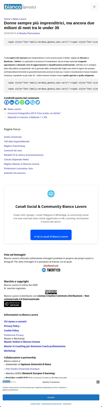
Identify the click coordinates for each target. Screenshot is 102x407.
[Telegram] (17, 102)
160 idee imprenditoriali (16, 141)
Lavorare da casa (13, 150)
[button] (98, 382)
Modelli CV (9, 154)
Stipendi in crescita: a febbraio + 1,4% (27, 117)
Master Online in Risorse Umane (22, 341)
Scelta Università (13, 136)
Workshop (9, 350)
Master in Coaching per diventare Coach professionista (34, 346)
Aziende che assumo (15, 172)
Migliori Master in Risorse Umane (21, 163)
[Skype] (32, 102)
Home (7, 18)
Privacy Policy (11, 326)
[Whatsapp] (22, 102)
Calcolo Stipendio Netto (16, 159)
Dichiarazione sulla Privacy (51, 403)
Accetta (50, 397)
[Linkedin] (11, 102)
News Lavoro (19, 18)
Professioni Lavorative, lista (18, 168)
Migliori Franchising (14, 145)
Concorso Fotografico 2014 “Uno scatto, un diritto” (34, 113)
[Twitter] (37, 102)
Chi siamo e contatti (15, 321)
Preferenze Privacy (14, 335)
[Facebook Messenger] (27, 102)
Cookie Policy (35, 403)
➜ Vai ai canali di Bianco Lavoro (51, 236)
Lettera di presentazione (30, 154)
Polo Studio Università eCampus (23, 368)
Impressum (67, 403)
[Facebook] (6, 102)
